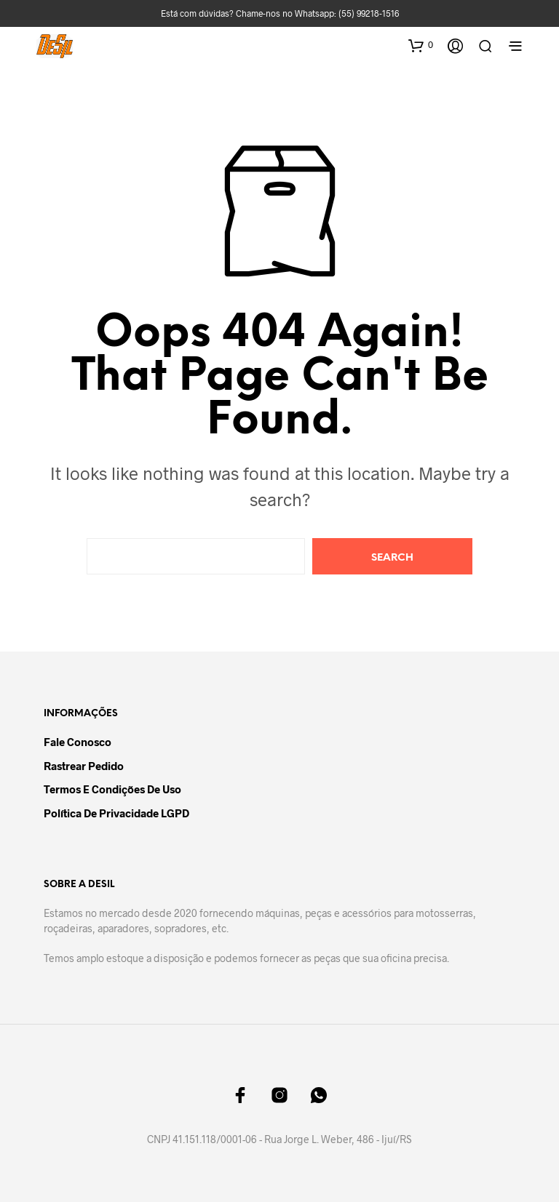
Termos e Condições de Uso (112, 789)
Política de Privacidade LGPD (116, 813)
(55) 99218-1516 (368, 13)
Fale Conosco (77, 741)
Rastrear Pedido (84, 765)
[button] (420, 45)
